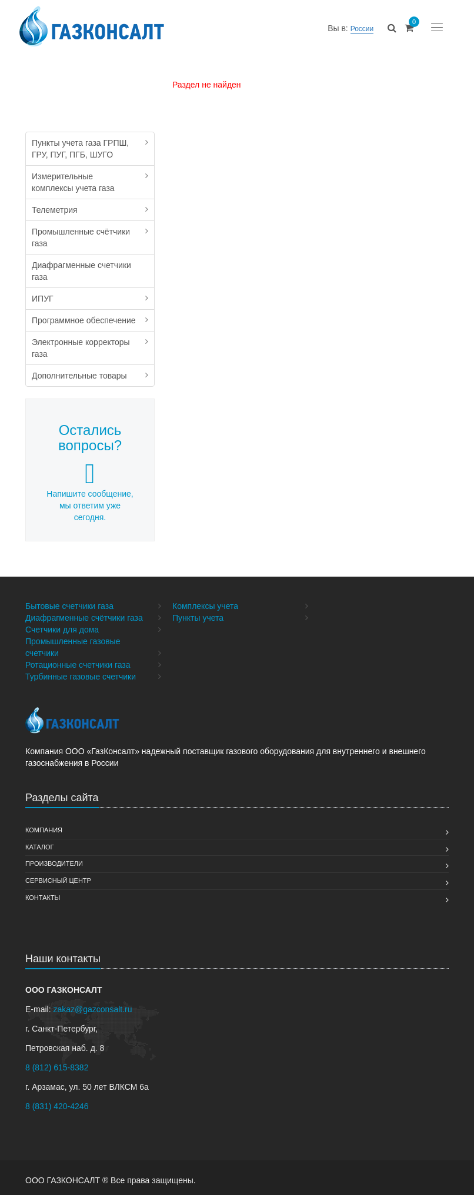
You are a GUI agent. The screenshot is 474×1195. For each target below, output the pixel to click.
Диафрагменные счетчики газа (81, 271)
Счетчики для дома (62, 629)
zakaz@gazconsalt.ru (92, 1009)
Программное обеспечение (84, 320)
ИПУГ (43, 298)
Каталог (39, 847)
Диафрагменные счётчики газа (84, 617)
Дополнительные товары (79, 375)
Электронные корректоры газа (81, 348)
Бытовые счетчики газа (69, 606)
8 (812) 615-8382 (56, 1067)
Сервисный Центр (58, 880)
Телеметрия (55, 210)
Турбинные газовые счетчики (80, 676)
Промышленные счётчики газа (81, 237)
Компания (43, 830)
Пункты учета (197, 617)
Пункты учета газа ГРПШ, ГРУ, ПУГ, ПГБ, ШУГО (80, 148)
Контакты (42, 897)
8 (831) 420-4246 (56, 1106)
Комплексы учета (205, 606)
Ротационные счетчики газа (78, 665)
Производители (54, 863)
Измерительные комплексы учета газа (73, 182)
